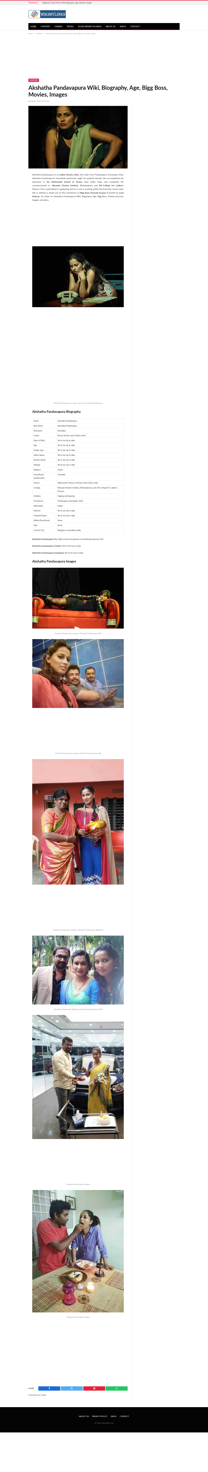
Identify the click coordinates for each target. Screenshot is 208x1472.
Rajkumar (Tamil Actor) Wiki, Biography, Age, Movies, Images (67, 3)
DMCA (123, 26)
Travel (70, 26)
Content (45, 26)
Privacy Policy (99, 1416)
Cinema (58, 26)
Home (33, 26)
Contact (135, 26)
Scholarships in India (89, 26)
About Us (110, 26)
